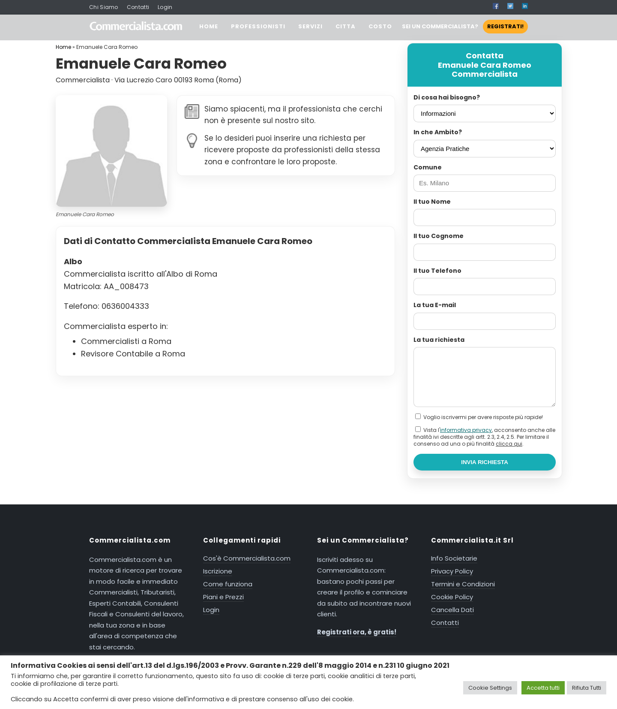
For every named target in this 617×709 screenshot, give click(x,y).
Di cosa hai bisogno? (446, 97)
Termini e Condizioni (463, 583)
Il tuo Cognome (438, 236)
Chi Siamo (103, 7)
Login (165, 7)
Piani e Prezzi (223, 596)
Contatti (138, 7)
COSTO (380, 26)
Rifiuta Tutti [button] (586, 688)
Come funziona (227, 583)
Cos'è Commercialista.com (247, 558)
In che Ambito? (437, 132)
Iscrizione (217, 571)
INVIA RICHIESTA (484, 462)
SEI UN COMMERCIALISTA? (465, 26)
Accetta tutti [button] (543, 688)
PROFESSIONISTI (258, 26)
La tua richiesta (438, 339)
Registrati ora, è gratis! (356, 632)
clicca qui (509, 443)
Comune (427, 167)
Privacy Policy (452, 571)
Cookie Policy (452, 596)
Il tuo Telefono (437, 270)
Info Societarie (454, 558)
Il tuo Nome (432, 201)
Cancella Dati (452, 609)
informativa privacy (466, 430)
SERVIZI (310, 26)
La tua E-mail (434, 305)
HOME (208, 26)
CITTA (345, 26)
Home (63, 47)
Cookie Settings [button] (490, 688)
